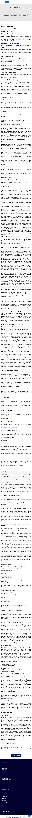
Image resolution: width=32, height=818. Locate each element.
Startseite (3, 794)
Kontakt (3, 804)
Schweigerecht (4, 798)
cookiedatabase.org (18, 580)
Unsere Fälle (4, 806)
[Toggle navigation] (28, 2)
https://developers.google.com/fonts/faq (9, 747)
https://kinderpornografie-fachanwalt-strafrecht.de (19, 399)
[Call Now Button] (29, 816)
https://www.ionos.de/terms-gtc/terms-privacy (10, 124)
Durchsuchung (4, 796)
